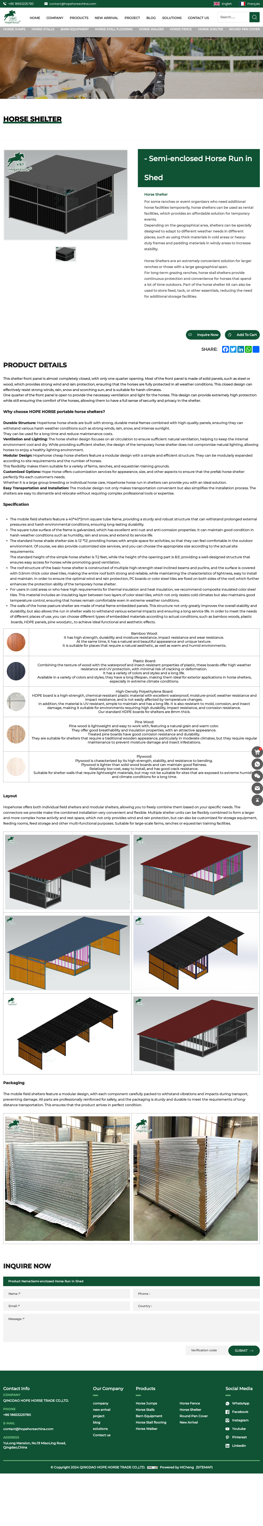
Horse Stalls (43, 29)
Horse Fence (181, 29)
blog (151, 17)
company (54, 17)
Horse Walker (151, 29)
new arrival (106, 17)
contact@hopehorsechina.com (72, 4)
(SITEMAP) (204, 1519)
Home (35, 17)
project (132, 17)
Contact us (198, 17)
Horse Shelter (210, 29)
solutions (171, 17)
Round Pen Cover (244, 29)
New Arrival (189, 1475)
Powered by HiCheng (177, 1519)
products (79, 17)
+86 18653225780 (21, 4)
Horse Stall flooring (114, 29)
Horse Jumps (14, 29)
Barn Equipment (75, 29)
